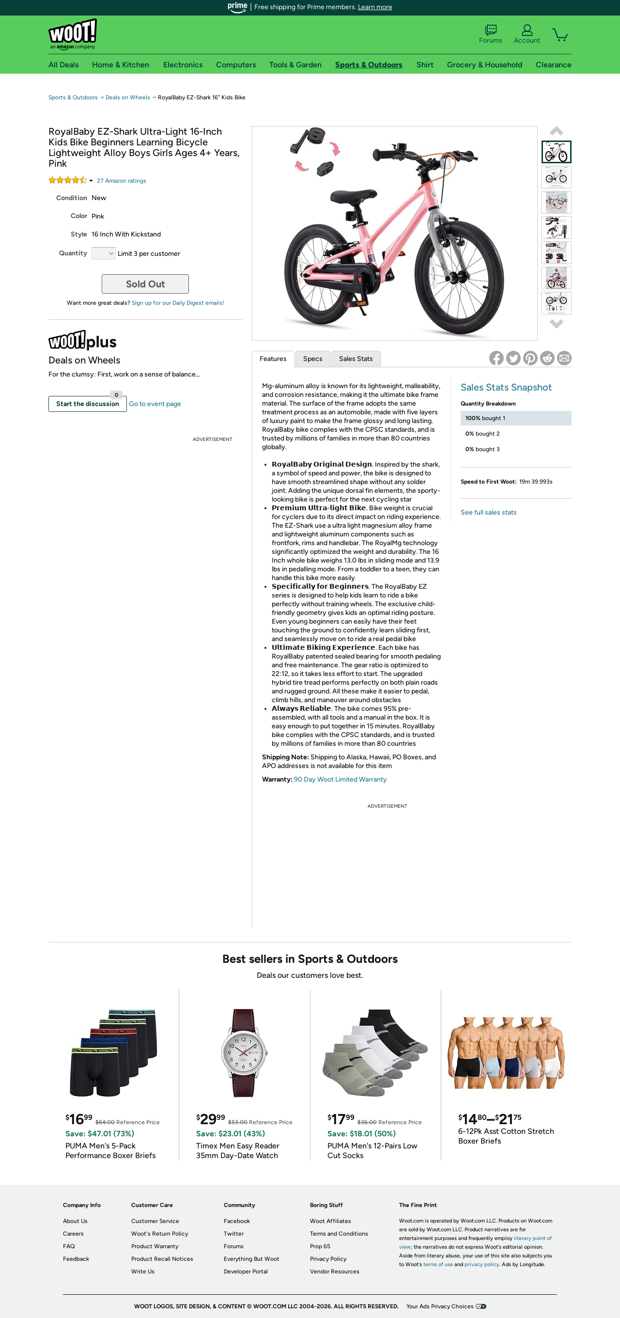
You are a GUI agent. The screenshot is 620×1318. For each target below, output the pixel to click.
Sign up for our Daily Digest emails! (178, 302)
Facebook (237, 1221)
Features (273, 359)
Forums (490, 34)
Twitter (234, 1233)
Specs (313, 359)
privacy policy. (482, 1264)
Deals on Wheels (128, 97)
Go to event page (155, 404)
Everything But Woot (251, 1258)
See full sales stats (489, 512)
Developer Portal (246, 1271)
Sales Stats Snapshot (506, 387)
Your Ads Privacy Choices (440, 1306)
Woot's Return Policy (159, 1233)
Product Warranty (154, 1246)
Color (79, 216)
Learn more (375, 7)
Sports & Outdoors (73, 97)
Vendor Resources (334, 1271)
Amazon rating (121, 180)
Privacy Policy (328, 1258)
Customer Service (155, 1221)
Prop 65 (320, 1246)
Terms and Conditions (339, 1233)
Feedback (76, 1258)
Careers (73, 1233)
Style (79, 234)
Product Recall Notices (162, 1258)
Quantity (73, 253)
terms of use (438, 1264)
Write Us (143, 1271)
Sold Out (145, 284)
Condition (71, 198)
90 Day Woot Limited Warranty (340, 779)
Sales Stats (356, 359)
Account (527, 34)
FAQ (69, 1246)
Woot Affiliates (330, 1221)
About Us (75, 1221)
